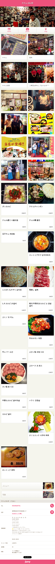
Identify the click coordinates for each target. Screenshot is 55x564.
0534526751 (16, 506)
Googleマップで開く (17, 513)
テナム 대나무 (27, 3)
